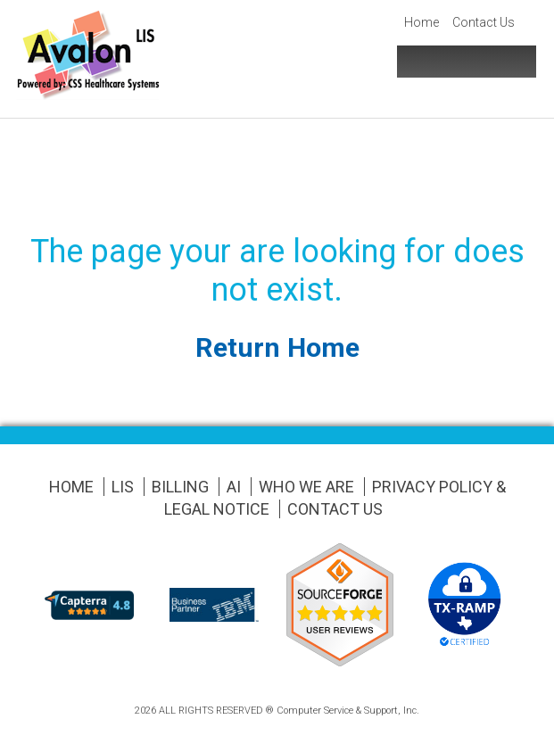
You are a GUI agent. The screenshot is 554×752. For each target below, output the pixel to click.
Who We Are (306, 486)
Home (421, 22)
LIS (123, 486)
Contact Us (483, 22)
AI (234, 486)
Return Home (277, 347)
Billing (180, 486)
